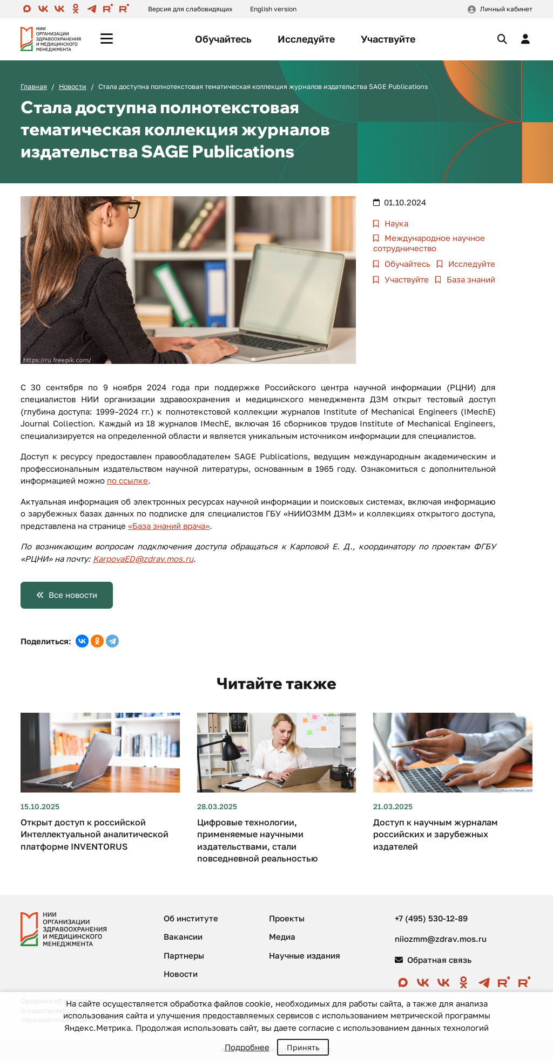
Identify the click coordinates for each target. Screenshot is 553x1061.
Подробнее (247, 1047)
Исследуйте (306, 39)
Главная (34, 86)
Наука (395, 223)
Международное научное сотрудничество (429, 243)
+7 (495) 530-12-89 (431, 918)
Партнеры (184, 955)
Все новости (73, 595)
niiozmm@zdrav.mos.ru (441, 938)
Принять (303, 1047)
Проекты (287, 918)
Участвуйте (388, 39)
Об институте (191, 918)
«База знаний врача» (169, 525)
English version (273, 9)
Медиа (282, 936)
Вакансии (183, 936)
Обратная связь (433, 959)
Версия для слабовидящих (190, 9)
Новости (72, 86)
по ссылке (127, 480)
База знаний (469, 279)
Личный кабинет (506, 9)
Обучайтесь (223, 39)
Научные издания (304, 955)
